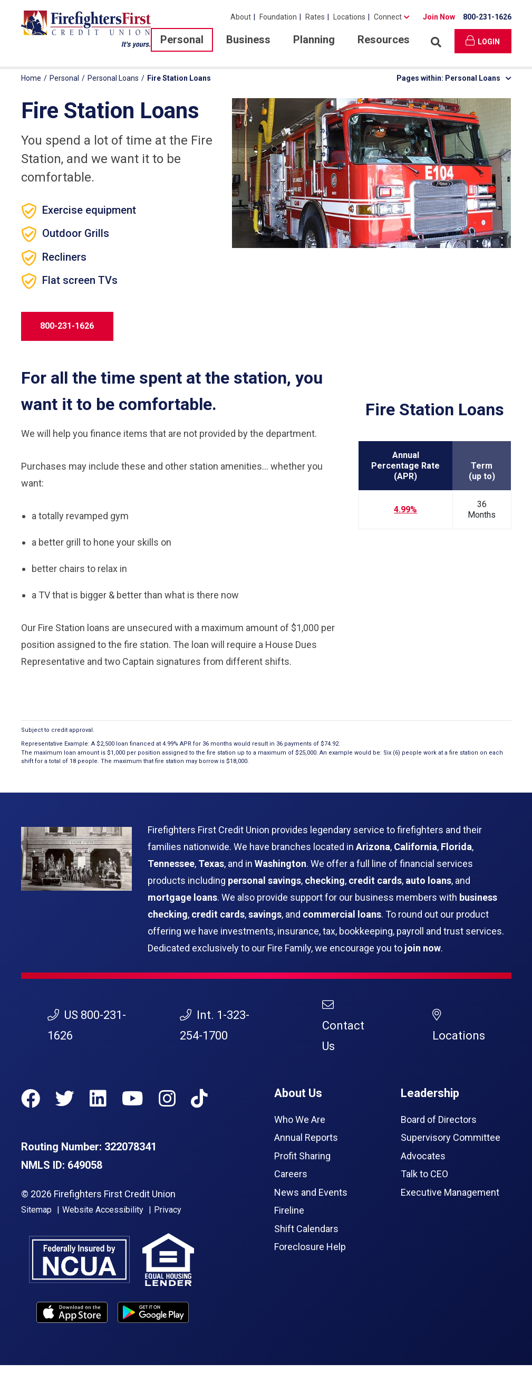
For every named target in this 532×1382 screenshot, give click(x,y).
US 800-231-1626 (86, 1025)
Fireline (289, 1210)
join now (422, 948)
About (240, 17)
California (415, 846)
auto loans (428, 880)
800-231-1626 (487, 17)
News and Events (310, 1192)
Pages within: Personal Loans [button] (453, 78)
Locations (349, 17)
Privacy (167, 1210)
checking (325, 880)
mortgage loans (182, 897)
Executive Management (450, 1192)
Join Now (439, 17)
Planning (314, 39)
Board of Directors (439, 1119)
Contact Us (343, 1026)
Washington (280, 863)
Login (483, 40)
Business (248, 39)
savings (265, 914)
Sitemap (36, 1210)
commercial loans (342, 914)
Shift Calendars (306, 1228)
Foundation (278, 17)
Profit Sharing (302, 1155)
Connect (388, 17)
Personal (182, 39)
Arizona (373, 846)
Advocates (423, 1155)
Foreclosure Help (310, 1246)
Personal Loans (113, 78)
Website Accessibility (102, 1210)
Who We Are (299, 1119)
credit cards (375, 880)
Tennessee (171, 863)
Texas (211, 863)
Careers (290, 1173)
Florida (456, 846)
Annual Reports (306, 1137)
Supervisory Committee (450, 1137)
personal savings (264, 880)
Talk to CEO (424, 1173)
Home (31, 78)
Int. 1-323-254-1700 (214, 1025)
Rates (315, 17)
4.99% (405, 509)
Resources (383, 39)
